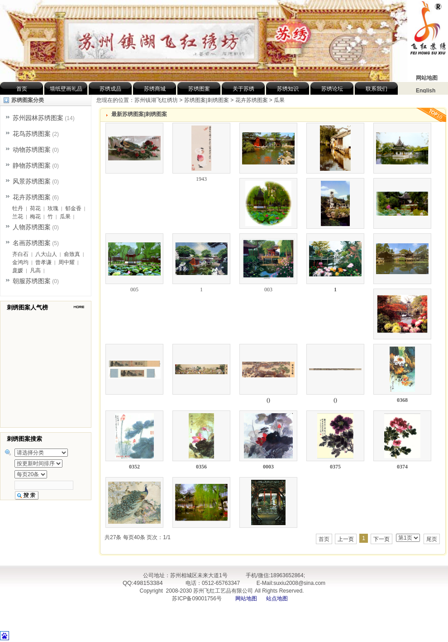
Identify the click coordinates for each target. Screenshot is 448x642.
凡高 (35, 270)
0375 (335, 466)
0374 (402, 466)
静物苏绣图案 (32, 165)
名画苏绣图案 (32, 242)
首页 (21, 89)
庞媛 (17, 270)
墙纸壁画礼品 (66, 89)
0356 (201, 466)
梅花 (35, 216)
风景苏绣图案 (32, 181)
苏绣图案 (199, 89)
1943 (201, 179)
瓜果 (65, 216)
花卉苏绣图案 (32, 197)
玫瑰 (53, 208)
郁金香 (73, 208)
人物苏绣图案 (32, 227)
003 (268, 289)
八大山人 (46, 254)
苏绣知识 (288, 89)
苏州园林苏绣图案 (38, 117)
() (268, 400)
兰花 (17, 216)
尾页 (431, 539)
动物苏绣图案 (32, 149)
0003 (268, 466)
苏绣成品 (110, 89)
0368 (402, 400)
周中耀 (66, 262)
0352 (134, 466)
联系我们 (376, 89)
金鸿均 (20, 262)
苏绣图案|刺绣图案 (206, 100)
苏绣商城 (155, 89)
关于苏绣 (243, 89)
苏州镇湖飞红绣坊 (156, 100)
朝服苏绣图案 (32, 281)
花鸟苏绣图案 (32, 133)
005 (134, 289)
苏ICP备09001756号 (196, 598)
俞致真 (72, 254)
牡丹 (17, 208)
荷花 (35, 208)
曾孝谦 (43, 262)
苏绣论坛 (332, 89)
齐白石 (20, 254)
